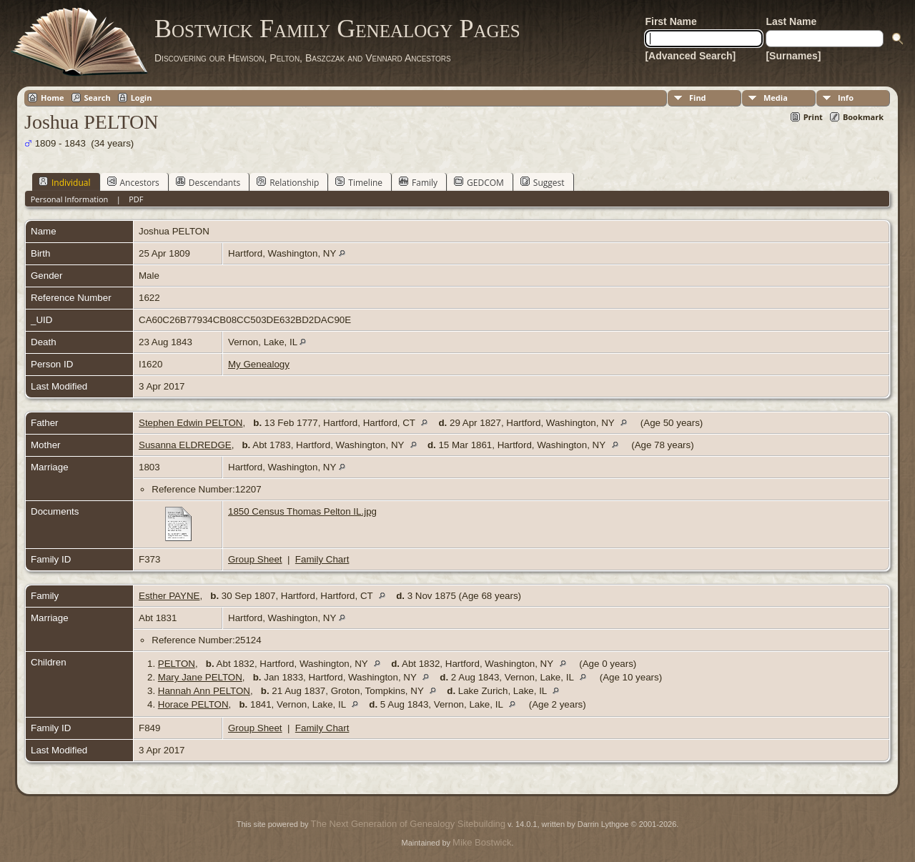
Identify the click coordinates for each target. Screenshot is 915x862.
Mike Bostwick (481, 842)
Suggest (542, 182)
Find (697, 97)
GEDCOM (479, 182)
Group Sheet (255, 559)
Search (97, 97)
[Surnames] (793, 55)
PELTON (176, 663)
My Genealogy (259, 364)
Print (813, 117)
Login (141, 97)
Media (775, 97)
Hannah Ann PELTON (204, 690)
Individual (65, 182)
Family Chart (322, 559)
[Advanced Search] (690, 55)
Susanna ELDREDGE (185, 445)
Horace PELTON (193, 704)
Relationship (288, 182)
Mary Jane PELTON (200, 677)
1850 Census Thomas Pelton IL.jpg (302, 511)
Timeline (358, 182)
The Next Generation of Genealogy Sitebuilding (408, 823)
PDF (136, 199)
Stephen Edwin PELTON (190, 422)
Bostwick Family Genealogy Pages (337, 28)
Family (418, 182)
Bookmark (863, 117)
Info (846, 97)
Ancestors (133, 182)
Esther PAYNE (169, 595)
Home (52, 97)
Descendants (208, 182)
